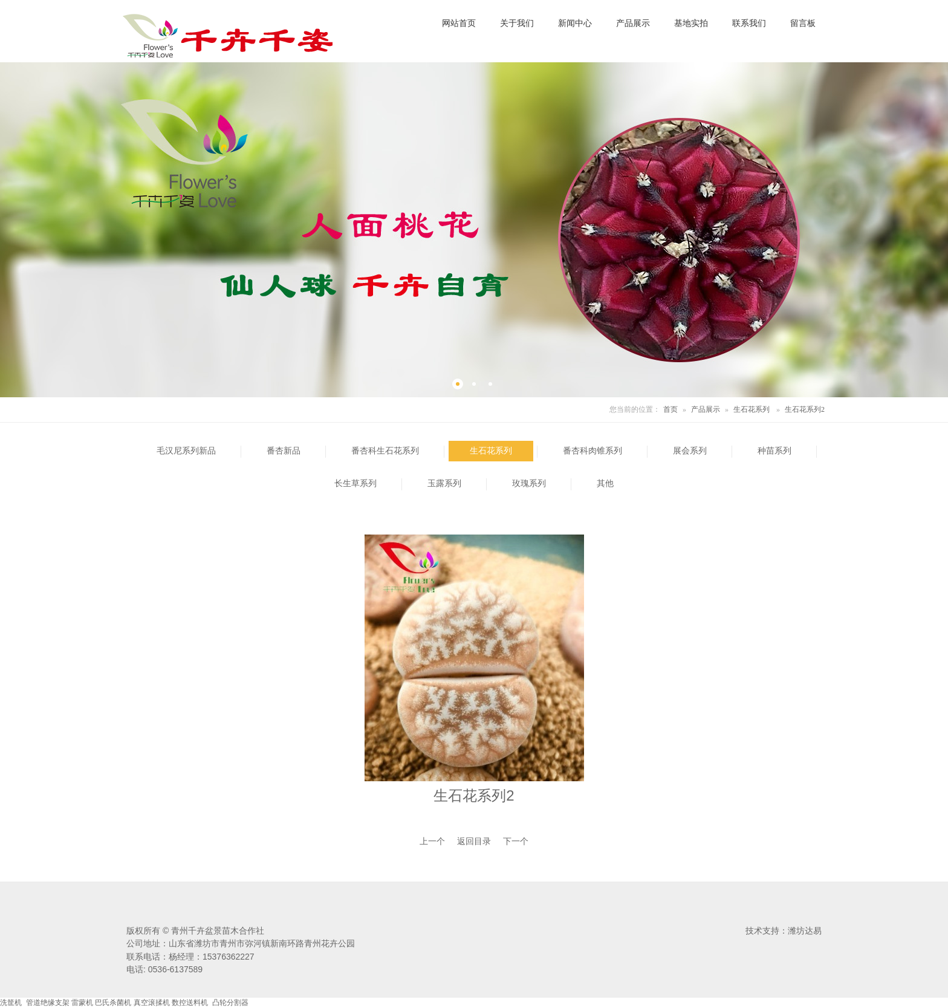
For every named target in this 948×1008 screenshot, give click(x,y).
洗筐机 (11, 1002)
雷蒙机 (82, 1002)
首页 (670, 409)
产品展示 (705, 409)
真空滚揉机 (152, 1002)
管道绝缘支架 (48, 1002)
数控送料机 (190, 1002)
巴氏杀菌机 (113, 1002)
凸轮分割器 (230, 1002)
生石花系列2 (805, 409)
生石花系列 (751, 409)
